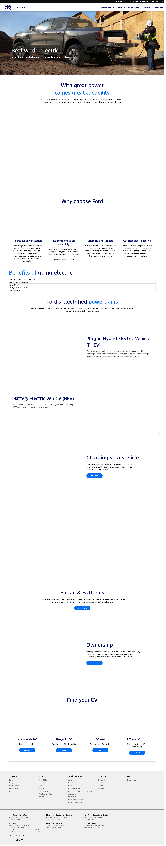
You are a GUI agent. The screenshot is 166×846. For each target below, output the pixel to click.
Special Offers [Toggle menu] (134, 7)
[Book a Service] (161, 418)
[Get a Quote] (161, 427)
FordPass (101, 788)
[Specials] (161, 423)
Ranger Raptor (14, 783)
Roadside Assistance (75, 800)
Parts (70, 786)
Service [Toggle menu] (148, 7)
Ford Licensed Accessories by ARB (80, 791)
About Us (101, 783)
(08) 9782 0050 (56, 828)
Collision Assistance (75, 802)
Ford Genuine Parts (75, 788)
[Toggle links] (16, 840)
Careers (100, 786)
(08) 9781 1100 (18, 819)
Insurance (42, 797)
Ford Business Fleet (45, 794)
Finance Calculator (45, 791)
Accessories (72, 794)
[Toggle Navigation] (159, 7)
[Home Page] (8, 7)
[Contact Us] (161, 432)
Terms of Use (132, 783)
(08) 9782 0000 (19, 828)
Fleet (40, 786)
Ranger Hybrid (14, 786)
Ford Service (72, 783)
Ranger (11, 780)
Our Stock (121, 7)
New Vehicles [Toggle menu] (107, 7)
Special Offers (43, 780)
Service (70, 780)
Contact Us (102, 780)
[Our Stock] (161, 413)
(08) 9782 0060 (93, 828)
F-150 (11, 791)
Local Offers (43, 783)
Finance (41, 788)
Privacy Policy (131, 780)
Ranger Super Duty (15, 788)
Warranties (72, 797)
